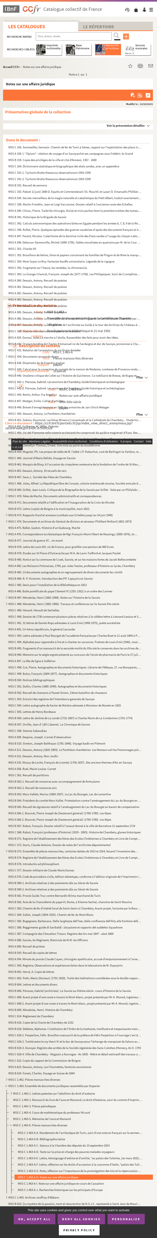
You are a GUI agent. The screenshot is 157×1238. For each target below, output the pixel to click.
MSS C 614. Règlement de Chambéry (31, 1016)
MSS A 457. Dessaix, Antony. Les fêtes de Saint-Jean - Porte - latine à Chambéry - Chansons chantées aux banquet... (74, 439)
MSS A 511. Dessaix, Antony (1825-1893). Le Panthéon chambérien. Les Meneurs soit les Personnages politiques (74, 750)
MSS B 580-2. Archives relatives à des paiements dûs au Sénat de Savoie (53, 889)
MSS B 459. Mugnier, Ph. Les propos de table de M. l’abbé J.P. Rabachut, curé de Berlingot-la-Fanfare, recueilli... (74, 452)
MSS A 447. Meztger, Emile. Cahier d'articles (35, 401)
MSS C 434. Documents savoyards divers (33, 356)
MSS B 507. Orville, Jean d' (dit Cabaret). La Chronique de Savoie (49, 724)
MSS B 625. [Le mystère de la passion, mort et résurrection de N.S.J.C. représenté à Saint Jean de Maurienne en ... (74, 1204)
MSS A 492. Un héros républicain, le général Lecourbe (41, 629)
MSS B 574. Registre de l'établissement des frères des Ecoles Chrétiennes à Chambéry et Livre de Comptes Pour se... (74, 858)
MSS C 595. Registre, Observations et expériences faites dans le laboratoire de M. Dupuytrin (65, 965)
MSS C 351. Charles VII (22, 249)
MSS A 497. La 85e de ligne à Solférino (31, 661)
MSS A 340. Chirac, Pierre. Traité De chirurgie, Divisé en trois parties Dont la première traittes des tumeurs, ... (74, 211)
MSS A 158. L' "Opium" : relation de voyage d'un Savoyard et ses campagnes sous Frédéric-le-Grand (70, 153)
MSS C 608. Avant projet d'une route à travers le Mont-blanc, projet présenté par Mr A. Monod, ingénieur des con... (74, 997)
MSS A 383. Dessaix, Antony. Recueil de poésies (37, 299)
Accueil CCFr (11, 67)
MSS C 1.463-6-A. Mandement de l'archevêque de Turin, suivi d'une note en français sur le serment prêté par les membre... (80, 1133)
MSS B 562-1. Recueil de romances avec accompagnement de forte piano (54, 781)
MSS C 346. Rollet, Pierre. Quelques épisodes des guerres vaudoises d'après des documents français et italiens (74, 230)
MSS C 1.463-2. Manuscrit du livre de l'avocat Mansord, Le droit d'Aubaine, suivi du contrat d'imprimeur (77, 1100)
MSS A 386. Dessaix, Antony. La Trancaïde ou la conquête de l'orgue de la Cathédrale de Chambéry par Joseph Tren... (74, 318)
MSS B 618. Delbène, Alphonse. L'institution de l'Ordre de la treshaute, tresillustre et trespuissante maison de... (74, 1029)
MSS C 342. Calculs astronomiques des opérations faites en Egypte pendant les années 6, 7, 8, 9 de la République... (74, 223)
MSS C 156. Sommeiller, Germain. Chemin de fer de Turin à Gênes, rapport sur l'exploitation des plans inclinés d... (74, 147)
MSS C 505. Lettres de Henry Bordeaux (32, 712)
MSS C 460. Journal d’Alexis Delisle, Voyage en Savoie (41, 458)
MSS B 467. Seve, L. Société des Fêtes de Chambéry (40, 477)
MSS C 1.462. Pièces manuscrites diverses (34, 1079)
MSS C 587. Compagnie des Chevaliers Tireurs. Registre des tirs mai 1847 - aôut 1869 (60, 934)
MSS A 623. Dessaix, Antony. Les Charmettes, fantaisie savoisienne (49, 1067)
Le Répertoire (98, 26)
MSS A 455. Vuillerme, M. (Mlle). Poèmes (33, 426)
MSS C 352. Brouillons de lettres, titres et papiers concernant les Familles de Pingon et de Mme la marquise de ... (74, 255)
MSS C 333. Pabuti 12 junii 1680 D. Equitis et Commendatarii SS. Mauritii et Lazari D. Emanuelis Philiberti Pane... (74, 192)
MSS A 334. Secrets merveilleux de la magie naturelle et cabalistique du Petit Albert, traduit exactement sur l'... (74, 198)
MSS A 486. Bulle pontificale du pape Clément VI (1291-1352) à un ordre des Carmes (60, 591)
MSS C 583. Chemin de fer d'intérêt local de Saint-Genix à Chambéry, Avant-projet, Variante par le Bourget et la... (74, 908)
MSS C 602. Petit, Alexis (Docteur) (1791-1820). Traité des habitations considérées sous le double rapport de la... (74, 978)
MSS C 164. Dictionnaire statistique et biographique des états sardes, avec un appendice (63, 166)
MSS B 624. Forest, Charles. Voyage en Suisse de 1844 (41, 1073)
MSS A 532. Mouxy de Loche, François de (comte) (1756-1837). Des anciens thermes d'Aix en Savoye (70, 762)
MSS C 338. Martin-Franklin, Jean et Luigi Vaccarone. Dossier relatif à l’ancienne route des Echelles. (70, 204)
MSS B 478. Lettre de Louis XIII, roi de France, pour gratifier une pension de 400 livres (61, 547)
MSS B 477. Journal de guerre (35, 540)
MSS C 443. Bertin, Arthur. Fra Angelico (32, 395)
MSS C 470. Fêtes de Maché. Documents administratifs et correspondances (54, 496)
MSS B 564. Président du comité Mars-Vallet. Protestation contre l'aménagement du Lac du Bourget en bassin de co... (74, 800)
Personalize (126, 1219)
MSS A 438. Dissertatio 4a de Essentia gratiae (36, 363)
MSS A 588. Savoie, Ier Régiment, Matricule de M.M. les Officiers (48, 940)
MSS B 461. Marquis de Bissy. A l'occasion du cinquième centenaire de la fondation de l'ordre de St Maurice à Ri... (74, 464)
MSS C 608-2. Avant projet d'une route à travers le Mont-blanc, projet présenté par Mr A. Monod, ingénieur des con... (74, 1003)
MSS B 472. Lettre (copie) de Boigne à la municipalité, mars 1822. (49, 509)
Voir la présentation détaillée (126, 125)
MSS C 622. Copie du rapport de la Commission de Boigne (44, 1060)
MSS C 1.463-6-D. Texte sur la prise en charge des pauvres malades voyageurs (66, 1152)
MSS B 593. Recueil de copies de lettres (32, 953)
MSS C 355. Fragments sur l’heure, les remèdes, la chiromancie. (47, 268)
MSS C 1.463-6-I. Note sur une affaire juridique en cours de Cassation (61, 1183)
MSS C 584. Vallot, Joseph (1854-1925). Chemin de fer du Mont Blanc (51, 915)
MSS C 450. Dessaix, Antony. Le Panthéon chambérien (41, 414)
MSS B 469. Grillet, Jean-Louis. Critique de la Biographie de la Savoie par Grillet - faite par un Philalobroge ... (74, 490)
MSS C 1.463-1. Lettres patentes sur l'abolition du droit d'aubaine (54, 1093)
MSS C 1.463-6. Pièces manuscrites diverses (40, 1125)
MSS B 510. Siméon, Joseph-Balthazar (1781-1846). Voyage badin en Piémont (56, 743)
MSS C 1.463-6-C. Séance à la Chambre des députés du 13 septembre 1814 (64, 1145)
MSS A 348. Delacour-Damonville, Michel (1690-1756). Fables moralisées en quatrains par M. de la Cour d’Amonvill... (74, 242)
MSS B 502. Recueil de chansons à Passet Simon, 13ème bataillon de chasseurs (57, 693)
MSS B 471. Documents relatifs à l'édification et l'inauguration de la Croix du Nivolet (61, 502)
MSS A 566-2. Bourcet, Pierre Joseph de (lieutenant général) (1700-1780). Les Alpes (59, 819)
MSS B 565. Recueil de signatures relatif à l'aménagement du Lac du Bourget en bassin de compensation (73, 807)
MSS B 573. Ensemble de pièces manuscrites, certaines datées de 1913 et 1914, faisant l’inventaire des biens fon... (73, 851)
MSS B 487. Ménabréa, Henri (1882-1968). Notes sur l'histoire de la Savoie (54, 597)
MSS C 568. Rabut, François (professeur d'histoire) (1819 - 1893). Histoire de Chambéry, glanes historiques (74, 832)
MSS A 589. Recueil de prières (26, 946)
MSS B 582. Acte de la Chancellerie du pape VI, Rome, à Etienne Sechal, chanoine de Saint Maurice (70, 902)
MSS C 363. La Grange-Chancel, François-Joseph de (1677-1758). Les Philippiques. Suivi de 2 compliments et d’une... (74, 274)
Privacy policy (79, 1230)
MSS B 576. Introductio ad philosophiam (33, 864)
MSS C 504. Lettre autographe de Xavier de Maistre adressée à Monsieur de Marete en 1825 (64, 705)
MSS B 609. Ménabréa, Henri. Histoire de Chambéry (40, 1010)
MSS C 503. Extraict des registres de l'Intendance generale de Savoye (51, 699)
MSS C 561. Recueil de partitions (28, 775)
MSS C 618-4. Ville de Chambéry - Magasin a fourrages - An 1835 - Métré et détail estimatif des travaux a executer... (74, 1054)
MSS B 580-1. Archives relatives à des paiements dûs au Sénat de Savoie (53, 883)
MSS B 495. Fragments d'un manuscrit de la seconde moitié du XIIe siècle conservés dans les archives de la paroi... (74, 648)
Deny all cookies (81, 1219)
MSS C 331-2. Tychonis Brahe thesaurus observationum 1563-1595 (49, 179)
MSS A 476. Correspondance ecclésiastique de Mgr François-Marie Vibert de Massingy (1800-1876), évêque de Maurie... (73, 534)
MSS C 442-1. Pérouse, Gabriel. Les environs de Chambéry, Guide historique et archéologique (66, 382)
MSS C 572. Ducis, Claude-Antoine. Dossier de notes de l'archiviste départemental (59, 845)
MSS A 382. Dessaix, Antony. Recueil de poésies (37, 293)
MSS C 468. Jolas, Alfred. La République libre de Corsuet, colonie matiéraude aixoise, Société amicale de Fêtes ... (74, 483)
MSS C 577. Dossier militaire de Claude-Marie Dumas (41, 870)
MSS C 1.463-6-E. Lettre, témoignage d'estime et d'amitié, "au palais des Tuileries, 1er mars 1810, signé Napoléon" (80, 1158)
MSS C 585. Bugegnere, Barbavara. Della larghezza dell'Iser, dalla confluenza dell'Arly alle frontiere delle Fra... (74, 921)
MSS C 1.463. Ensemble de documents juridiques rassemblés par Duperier (54, 1086)
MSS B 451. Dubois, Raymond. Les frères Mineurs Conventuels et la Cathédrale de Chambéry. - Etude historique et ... (74, 420)
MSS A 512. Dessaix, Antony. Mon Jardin (33, 756)
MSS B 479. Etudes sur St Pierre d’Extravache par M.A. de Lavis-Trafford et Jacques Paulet (64, 553)
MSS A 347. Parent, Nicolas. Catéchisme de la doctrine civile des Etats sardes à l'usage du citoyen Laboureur (74, 236)
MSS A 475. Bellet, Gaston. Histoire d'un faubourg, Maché (44, 528)
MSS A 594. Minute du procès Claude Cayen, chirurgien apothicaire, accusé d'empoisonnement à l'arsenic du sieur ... (74, 959)
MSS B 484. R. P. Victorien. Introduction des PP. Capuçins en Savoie (50, 578)
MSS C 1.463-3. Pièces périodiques (34, 1106)
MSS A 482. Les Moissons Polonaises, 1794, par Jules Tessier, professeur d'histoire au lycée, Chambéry (71, 566)
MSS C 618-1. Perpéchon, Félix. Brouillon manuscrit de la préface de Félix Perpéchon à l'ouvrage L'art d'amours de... (74, 1035)
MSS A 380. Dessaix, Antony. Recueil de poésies (37, 280)
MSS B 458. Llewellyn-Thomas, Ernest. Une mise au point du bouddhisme (54, 445)
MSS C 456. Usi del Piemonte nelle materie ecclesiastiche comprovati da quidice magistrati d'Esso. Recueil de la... (74, 433)
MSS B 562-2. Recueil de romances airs (32, 788)
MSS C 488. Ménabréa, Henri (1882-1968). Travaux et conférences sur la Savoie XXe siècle (63, 604)
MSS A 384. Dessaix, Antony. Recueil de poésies (37, 306)
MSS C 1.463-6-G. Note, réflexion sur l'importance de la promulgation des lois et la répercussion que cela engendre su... (80, 1171)
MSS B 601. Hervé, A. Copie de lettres (31, 972)
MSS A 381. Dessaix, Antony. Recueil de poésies (37, 287)
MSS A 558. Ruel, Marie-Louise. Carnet (32, 769)
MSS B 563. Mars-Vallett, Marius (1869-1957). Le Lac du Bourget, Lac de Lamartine (59, 794)
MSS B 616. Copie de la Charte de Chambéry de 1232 (40, 1022)
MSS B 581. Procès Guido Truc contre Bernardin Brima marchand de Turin (54, 896)
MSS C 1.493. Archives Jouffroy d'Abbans (33, 1197)
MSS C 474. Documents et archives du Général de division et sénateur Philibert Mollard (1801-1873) (70, 521)
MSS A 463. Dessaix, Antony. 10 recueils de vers (37, 471)
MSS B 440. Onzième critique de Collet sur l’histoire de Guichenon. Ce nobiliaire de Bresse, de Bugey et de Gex (74, 375)
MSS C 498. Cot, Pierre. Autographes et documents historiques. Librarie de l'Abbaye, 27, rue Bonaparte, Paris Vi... (74, 667)
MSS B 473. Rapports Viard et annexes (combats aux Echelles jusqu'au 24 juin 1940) (60, 515)
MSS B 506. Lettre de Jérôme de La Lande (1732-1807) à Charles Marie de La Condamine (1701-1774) (70, 718)
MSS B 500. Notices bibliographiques (31, 680)
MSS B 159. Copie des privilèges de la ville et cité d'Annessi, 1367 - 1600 (52, 160)
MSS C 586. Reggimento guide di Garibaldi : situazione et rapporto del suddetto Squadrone (65, 927)
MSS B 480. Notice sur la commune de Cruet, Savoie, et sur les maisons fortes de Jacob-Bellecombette (72, 559)
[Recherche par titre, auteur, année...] (74, 36)
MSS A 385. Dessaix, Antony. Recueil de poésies (37, 312)
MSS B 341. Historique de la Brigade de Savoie (37, 217)
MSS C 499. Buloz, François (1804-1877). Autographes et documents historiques (57, 674)
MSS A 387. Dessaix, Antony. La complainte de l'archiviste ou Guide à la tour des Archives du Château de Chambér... (74, 325)
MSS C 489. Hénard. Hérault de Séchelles (33, 610)
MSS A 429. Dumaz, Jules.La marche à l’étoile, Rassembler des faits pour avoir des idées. (63, 337)
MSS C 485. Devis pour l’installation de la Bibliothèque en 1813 (47, 585)
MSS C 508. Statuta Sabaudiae (27, 731)
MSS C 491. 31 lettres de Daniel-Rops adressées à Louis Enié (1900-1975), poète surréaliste (64, 623)
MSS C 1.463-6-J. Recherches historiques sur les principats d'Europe (60, 1190)
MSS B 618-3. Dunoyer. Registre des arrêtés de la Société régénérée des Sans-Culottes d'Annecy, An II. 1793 (74, 1048)
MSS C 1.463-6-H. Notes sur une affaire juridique (48, 1177)
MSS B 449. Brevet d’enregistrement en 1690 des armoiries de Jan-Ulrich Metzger (58, 407)
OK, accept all (34, 1219)
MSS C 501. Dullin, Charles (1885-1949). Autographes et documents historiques (57, 686)
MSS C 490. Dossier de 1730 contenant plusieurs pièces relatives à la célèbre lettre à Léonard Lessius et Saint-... (74, 616)
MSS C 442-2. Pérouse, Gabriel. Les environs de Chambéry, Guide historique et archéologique (66, 388)
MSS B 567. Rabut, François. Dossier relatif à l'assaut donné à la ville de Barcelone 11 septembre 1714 (71, 826)
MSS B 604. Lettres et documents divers (32, 984)
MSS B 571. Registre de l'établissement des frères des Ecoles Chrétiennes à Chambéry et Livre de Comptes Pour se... (74, 838)
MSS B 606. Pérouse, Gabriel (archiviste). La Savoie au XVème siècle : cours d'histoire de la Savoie (69, 991)
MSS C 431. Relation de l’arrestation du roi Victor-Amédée (44, 350)
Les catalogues (26, 26)
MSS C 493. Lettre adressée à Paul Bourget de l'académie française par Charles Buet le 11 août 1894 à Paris (74, 636)
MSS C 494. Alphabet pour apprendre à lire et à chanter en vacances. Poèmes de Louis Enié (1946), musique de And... (74, 642)
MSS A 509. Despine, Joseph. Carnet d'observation (39, 737)
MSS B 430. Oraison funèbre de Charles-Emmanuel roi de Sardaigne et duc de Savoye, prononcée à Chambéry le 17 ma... (74, 344)
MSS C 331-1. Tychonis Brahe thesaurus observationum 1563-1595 (49, 173)
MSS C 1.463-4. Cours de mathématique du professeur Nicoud (51, 1112)
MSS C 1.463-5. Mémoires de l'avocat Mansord (42, 1119)
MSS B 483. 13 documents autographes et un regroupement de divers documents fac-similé (65, 572)
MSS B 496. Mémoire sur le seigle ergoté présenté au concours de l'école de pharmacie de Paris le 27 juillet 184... (74, 655)
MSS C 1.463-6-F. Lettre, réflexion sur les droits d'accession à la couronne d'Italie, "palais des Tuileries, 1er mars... (80, 1164)
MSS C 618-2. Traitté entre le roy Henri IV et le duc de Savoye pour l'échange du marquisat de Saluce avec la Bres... (74, 1041)
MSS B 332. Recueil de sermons (27, 185)
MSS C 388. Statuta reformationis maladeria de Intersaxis (44, 331)
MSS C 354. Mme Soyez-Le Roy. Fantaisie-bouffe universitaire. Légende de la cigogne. (61, 261)
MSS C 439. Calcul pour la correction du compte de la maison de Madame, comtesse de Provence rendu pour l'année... (74, 369)
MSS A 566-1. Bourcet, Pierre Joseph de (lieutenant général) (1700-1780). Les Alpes (59, 813)
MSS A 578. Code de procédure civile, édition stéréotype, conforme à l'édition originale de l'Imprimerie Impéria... (74, 877)
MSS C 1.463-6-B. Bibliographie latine (41, 1139)
